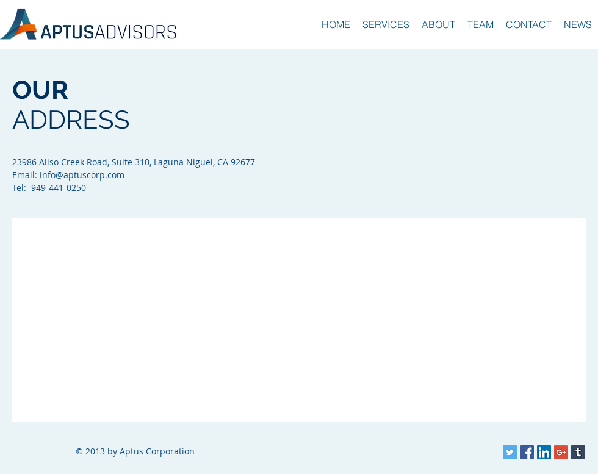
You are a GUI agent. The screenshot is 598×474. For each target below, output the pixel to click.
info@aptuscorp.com (82, 175)
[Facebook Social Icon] (527, 452)
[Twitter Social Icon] (510, 452)
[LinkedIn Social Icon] (544, 452)
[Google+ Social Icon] (561, 452)
